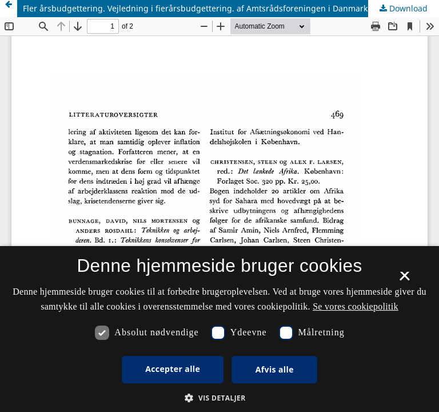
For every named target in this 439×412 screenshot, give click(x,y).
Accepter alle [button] (172, 368)
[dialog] (219, 329)
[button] (219, 398)
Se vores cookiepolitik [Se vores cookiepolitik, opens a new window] (355, 306)
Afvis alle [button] (275, 369)
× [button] (404, 280)
